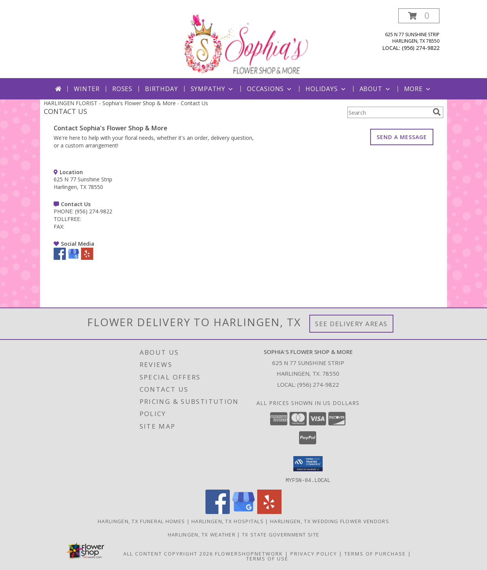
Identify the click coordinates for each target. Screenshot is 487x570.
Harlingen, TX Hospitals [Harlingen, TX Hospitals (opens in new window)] (227, 520)
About (376, 89)
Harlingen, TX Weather (202, 534)
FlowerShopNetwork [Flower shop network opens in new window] (249, 553)
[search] (437, 112)
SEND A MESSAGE (402, 137)
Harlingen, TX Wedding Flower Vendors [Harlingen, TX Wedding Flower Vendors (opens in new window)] (329, 520)
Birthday (161, 89)
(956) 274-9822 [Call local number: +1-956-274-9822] (420, 47)
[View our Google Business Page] (73, 257)
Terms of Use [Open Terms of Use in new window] (267, 558)
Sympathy (212, 89)
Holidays (326, 89)
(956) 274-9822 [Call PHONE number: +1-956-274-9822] (93, 211)
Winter (87, 89)
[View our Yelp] (87, 257)
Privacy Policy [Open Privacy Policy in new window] (313, 553)
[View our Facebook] (60, 257)
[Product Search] (388, 112)
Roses (122, 89)
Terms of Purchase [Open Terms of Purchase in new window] (375, 553)
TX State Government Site (280, 534)
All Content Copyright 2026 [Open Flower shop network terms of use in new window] (168, 553)
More (418, 89)
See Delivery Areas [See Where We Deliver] (351, 323)
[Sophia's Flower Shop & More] (244, 43)
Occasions (270, 89)
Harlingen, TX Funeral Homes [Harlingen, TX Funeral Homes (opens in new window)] (141, 520)
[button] (418, 15)
